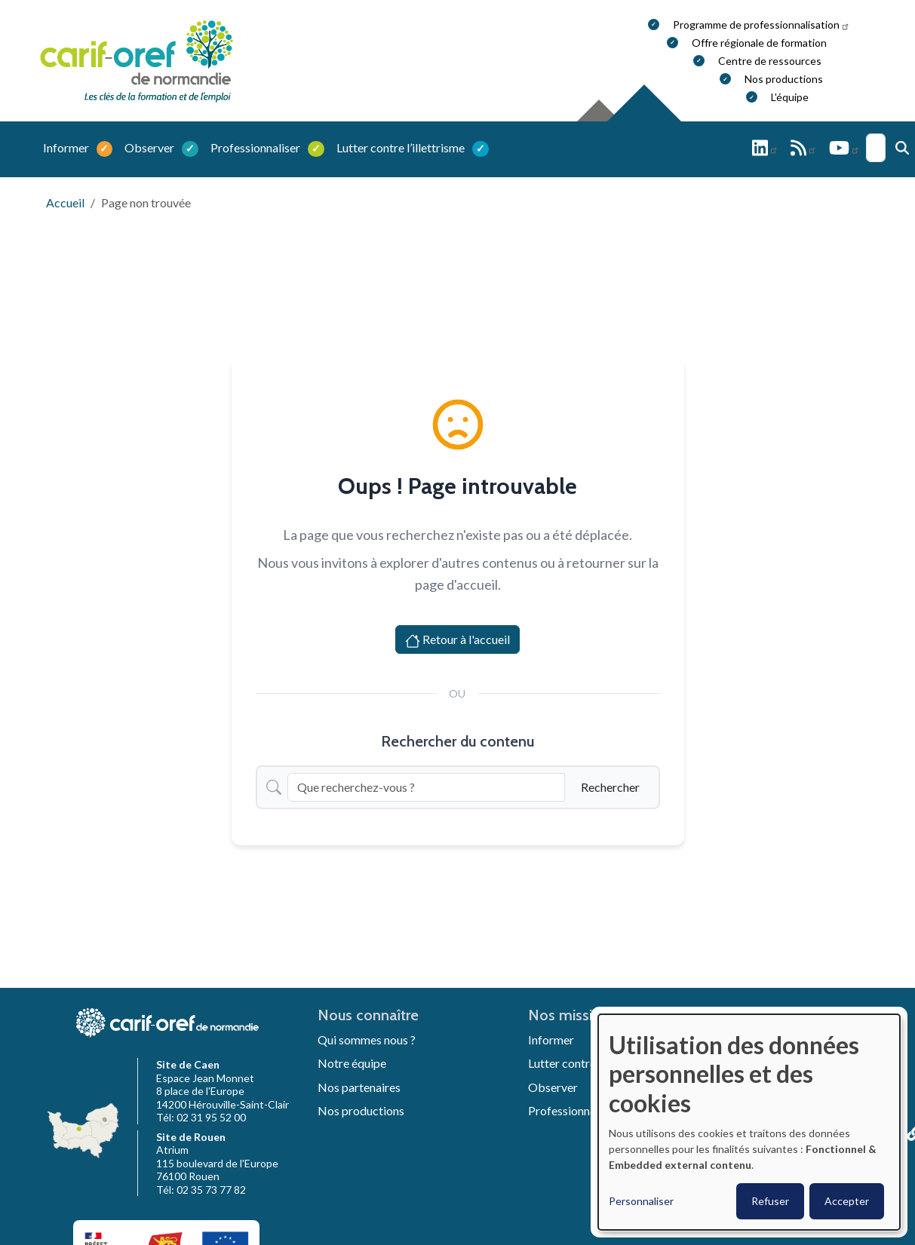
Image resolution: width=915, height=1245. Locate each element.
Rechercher (610, 787)
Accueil (65, 202)
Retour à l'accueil (457, 640)
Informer (67, 147)
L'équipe (790, 96)
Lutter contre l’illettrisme (401, 147)
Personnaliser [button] (641, 1200)
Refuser (770, 1200)
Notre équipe (352, 1063)
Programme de (761, 24)
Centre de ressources (769, 60)
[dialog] (749, 1122)
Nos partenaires (359, 1087)
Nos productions (784, 78)
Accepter (846, 1200)
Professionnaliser (256, 147)
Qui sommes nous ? (367, 1039)
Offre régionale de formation (759, 42)
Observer (150, 147)
